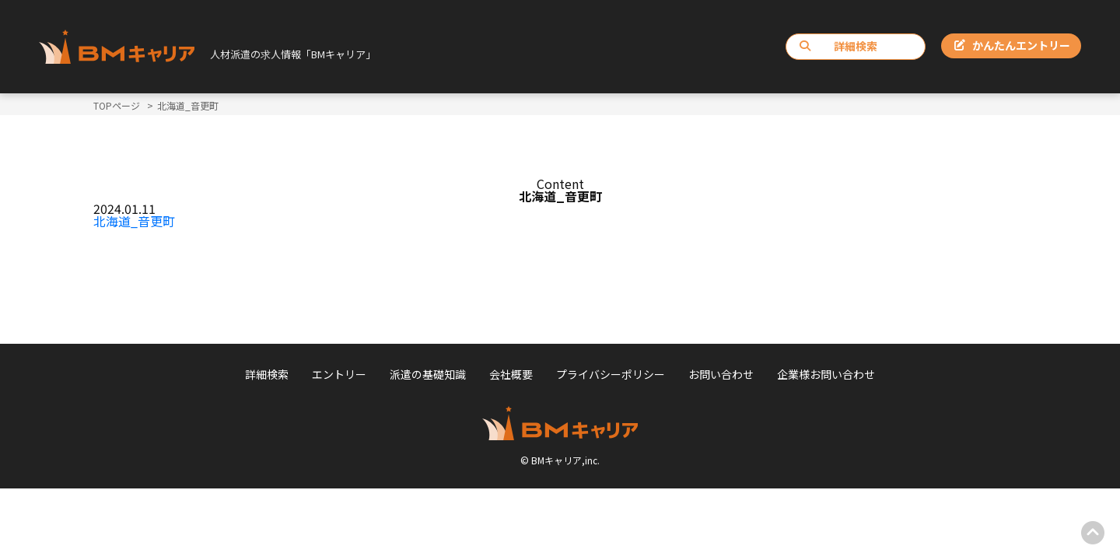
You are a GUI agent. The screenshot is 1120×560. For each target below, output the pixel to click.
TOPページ (116, 105)
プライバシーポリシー (610, 374)
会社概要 (511, 374)
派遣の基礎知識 (428, 374)
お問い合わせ (721, 374)
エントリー (339, 374)
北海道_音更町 (134, 221)
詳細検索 (838, 46)
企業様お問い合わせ (826, 374)
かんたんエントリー (1012, 45)
